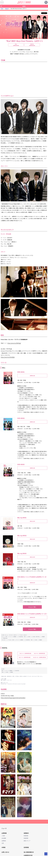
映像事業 (26, 794)
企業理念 (4, 799)
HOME (2, 8)
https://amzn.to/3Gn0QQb (8, 339)
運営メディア (27, 799)
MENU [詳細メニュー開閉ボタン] (13, 6)
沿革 (3, 801)
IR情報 (3, 805)
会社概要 (4, 796)
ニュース (4, 786)
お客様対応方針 (28, 813)
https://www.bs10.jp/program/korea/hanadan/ (13, 679)
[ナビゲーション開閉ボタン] (2, 2)
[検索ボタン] (46, 2)
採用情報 (26, 805)
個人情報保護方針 (29, 810)
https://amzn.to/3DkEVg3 (14, 325)
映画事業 (26, 796)
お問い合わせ (5, 810)
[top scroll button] (45, 853)
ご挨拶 (3, 794)
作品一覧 (6, 8)
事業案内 (26, 791)
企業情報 (4, 791)
